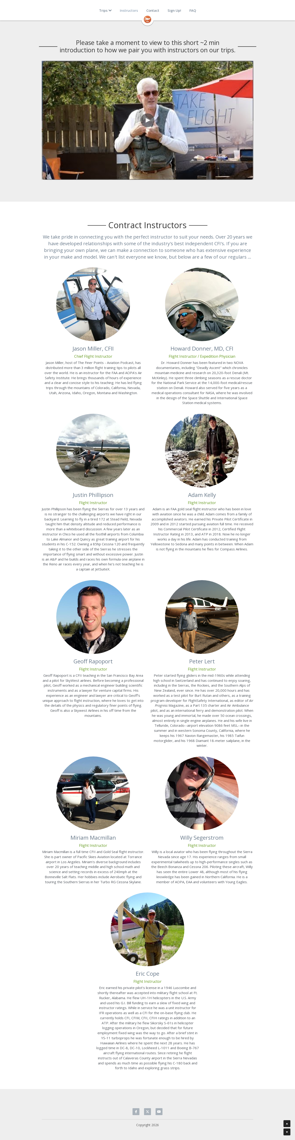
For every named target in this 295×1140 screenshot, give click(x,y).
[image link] (147, 19)
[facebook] (136, 1111)
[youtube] (159, 1111)
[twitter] (147, 1111)
